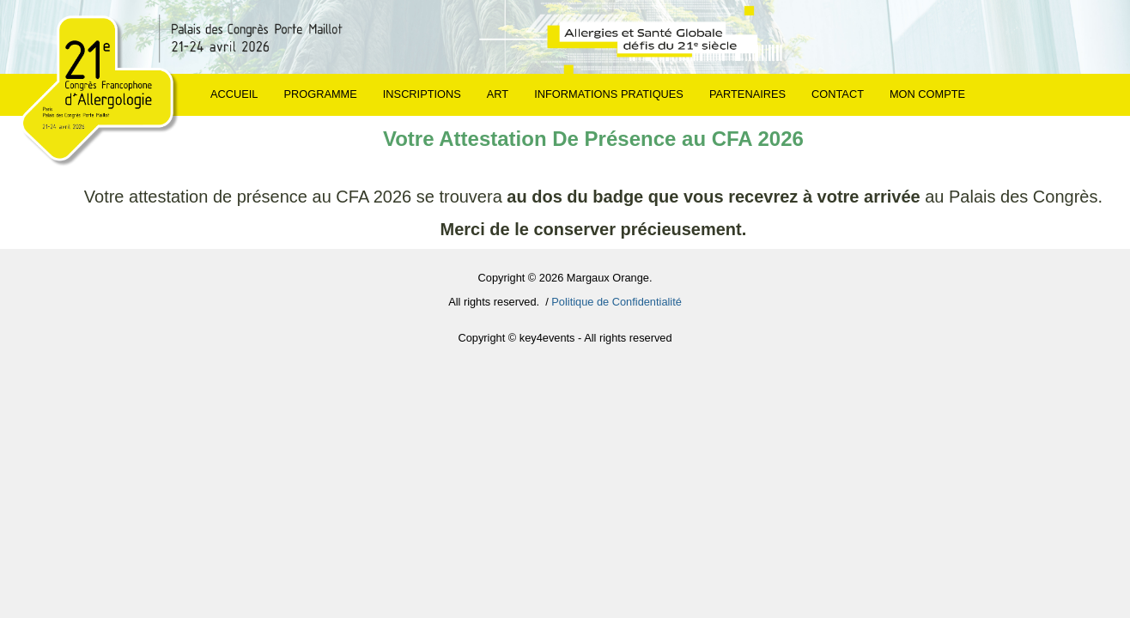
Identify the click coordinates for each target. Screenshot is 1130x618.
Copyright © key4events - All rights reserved (564, 337)
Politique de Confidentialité (616, 301)
